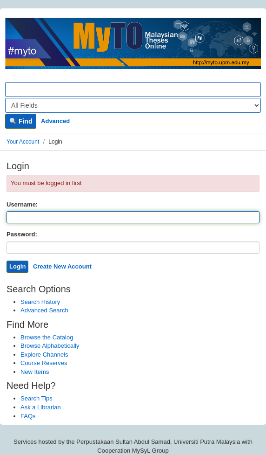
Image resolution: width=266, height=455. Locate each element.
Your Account (23, 141)
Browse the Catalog (46, 337)
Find (20, 121)
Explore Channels (44, 354)
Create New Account (62, 266)
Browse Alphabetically (49, 345)
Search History (40, 301)
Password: (22, 234)
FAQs (28, 416)
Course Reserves (43, 362)
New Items (34, 371)
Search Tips (36, 398)
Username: (22, 204)
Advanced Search (44, 310)
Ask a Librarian (40, 407)
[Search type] (133, 105)
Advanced (55, 120)
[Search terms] (133, 89)
